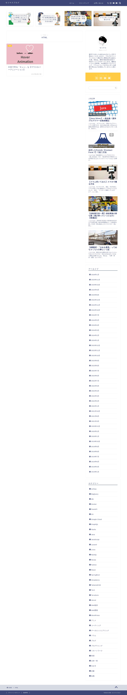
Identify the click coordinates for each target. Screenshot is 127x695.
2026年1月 (95, 274)
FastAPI (94, 509)
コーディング (96, 625)
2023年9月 (95, 360)
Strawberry (95, 580)
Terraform (95, 595)
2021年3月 (95, 421)
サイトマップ (84, 3)
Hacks (93, 529)
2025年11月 (95, 280)
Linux (93, 549)
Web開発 (94, 610)
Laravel (94, 544)
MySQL (94, 555)
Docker (94, 504)
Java (93, 534)
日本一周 (94, 661)
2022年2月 (95, 401)
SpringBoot (95, 575)
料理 (92, 656)
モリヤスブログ (13, 2)
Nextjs (93, 560)
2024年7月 (95, 315)
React (93, 570)
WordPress (95, 615)
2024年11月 (95, 305)
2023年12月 (95, 345)
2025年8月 (95, 295)
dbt (92, 499)
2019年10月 (95, 441)
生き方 (93, 666)
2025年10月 (95, 285)
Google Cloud (96, 519)
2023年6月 (95, 376)
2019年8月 (95, 451)
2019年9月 (95, 446)
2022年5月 (95, 386)
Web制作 (94, 605)
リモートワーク (96, 651)
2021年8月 (95, 416)
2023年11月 (95, 350)
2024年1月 (95, 340)
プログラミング (96, 646)
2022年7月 (95, 381)
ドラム (93, 635)
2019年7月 (95, 456)
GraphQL (94, 524)
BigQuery (94, 494)
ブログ (93, 640)
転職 (92, 676)
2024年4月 (95, 325)
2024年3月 (95, 330)
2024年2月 (95, 335)
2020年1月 (95, 436)
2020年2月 (95, 431)
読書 (92, 671)
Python (94, 565)
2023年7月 (95, 371)
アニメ (93, 620)
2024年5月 (95, 320)
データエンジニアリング (100, 630)
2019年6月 (95, 461)
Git (92, 514)
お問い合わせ (99, 3)
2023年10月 (95, 355)
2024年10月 (95, 310)
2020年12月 (95, 426)
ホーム (72, 3)
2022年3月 (95, 396)
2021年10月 (95, 411)
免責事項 (25, 692)
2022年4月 (95, 391)
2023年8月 (95, 365)
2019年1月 (95, 472)
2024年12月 (95, 300)
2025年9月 (95, 290)
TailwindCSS (96, 585)
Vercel (93, 600)
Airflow (94, 489)
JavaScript (95, 539)
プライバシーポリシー (14, 692)
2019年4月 (95, 467)
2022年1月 (95, 406)
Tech (93, 590)
